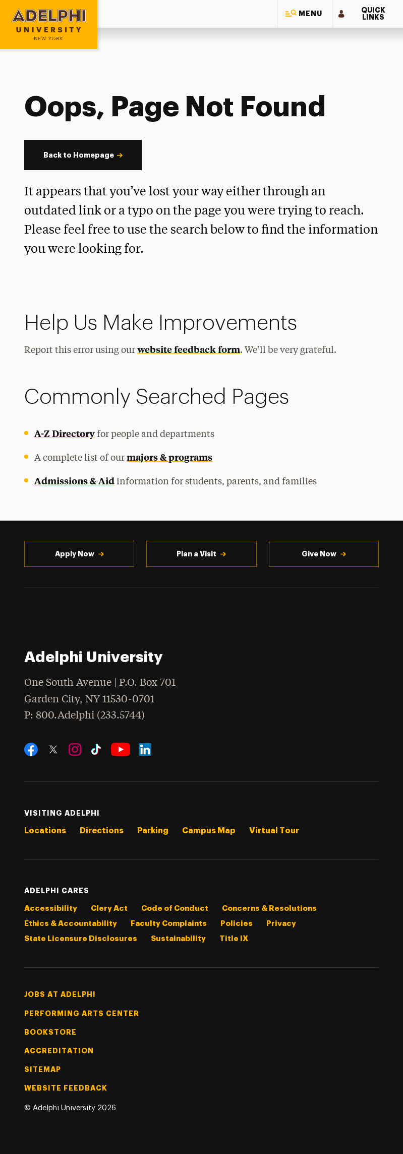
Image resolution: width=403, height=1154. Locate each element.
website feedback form (188, 349)
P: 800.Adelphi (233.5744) (84, 714)
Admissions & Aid (74, 480)
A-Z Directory (64, 433)
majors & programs (169, 457)
